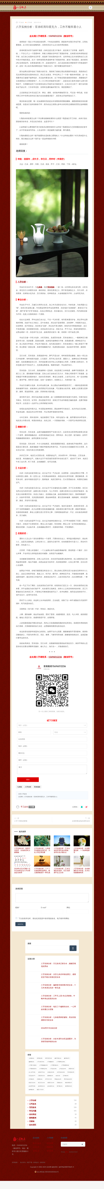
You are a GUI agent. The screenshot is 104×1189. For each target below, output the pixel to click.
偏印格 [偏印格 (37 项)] (66, 1058)
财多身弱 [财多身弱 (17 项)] (68, 1082)
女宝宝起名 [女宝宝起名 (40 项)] (61, 1072)
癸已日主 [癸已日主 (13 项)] (41, 1082)
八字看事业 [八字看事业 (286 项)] (60, 1061)
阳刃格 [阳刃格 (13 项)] (59, 1086)
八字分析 (29, 22)
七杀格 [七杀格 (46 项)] (31, 1058)
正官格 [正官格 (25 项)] (31, 1079)
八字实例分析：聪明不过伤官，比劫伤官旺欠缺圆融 (22, 850)
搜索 (29, 943)
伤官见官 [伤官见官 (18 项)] (48, 1058)
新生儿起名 (37, 1143)
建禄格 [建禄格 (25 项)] (50, 1075)
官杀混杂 (50, 287)
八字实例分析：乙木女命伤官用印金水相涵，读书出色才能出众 (62, 850)
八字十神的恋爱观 (20, 821)
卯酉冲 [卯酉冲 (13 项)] (71, 1068)
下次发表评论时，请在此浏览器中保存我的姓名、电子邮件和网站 (44, 918)
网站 (68, 907)
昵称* (17, 907)
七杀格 (39, 287)
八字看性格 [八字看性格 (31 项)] (54, 1065)
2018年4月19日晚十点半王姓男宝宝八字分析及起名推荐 (22, 870)
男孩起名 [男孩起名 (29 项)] (58, 1079)
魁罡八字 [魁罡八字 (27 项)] (40, 1089)
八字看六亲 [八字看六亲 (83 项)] (32, 1065)
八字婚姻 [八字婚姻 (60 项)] (50, 1061)
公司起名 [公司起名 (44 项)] (62, 1068)
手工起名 (20, 22)
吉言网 (20, 797)
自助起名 (36, 1151)
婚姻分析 (50, 1147)
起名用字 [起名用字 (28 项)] (32, 1086)
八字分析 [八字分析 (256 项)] (40, 1061)
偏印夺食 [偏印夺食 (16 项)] (58, 1058)
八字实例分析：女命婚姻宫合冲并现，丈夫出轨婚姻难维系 (82, 870)
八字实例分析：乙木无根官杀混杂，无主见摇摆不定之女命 (62, 870)
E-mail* (44, 907)
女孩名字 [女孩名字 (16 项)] (41, 1072)
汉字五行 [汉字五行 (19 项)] (48, 1079)
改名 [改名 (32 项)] (58, 1075)
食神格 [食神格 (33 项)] (31, 1089)
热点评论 (23, 1162)
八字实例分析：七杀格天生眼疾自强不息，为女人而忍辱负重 (42, 850)
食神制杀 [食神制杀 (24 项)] (68, 1086)
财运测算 (50, 1143)
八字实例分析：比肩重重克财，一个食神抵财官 (82, 850)
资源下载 (29, 1162)
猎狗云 (67, 1152)
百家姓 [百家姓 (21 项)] (59, 1082)
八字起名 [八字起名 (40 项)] (53, 1068)
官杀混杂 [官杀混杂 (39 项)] (70, 1072)
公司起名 (36, 1147)
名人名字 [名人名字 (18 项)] (32, 1072)
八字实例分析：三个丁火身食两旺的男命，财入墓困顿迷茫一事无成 (42, 870)
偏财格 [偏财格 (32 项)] (31, 1061)
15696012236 (55, 36)
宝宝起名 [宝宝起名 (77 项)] (32, 1075)
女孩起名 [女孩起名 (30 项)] (50, 1072)
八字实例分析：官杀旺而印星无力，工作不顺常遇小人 (40, 797)
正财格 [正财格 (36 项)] (39, 1079)
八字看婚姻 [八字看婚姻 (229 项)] (43, 1065)
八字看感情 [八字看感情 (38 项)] (65, 1065)
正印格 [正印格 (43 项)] (65, 1075)
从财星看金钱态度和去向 (81, 821)
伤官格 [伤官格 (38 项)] (39, 1058)
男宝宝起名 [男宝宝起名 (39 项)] (68, 1079)
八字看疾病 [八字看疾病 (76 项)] (32, 1068)
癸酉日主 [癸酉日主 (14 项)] (50, 1082)
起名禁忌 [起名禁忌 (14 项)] (41, 1086)
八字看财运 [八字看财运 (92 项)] (43, 1068)
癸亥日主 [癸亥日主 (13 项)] (32, 1082)
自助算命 (50, 1151)
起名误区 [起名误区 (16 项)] (50, 1086)
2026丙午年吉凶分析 (49, 1028)
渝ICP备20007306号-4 (66, 1167)
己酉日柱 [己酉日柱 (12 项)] (41, 1075)
